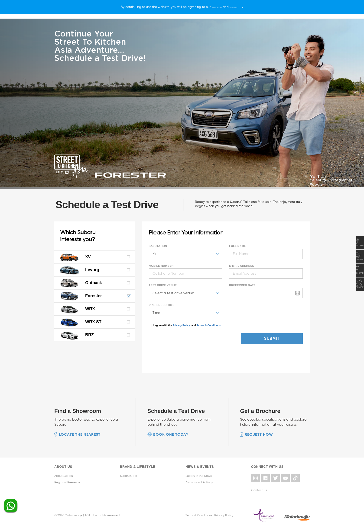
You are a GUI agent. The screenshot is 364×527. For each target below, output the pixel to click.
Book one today (170, 433)
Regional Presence (67, 481)
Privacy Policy (181, 324)
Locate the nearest (80, 433)
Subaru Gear (128, 475)
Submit (286, 338)
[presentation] (176, 339)
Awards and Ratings (199, 481)
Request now (259, 433)
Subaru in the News (198, 475)
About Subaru (63, 475)
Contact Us (259, 488)
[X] (257, 7)
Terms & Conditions (208, 324)
